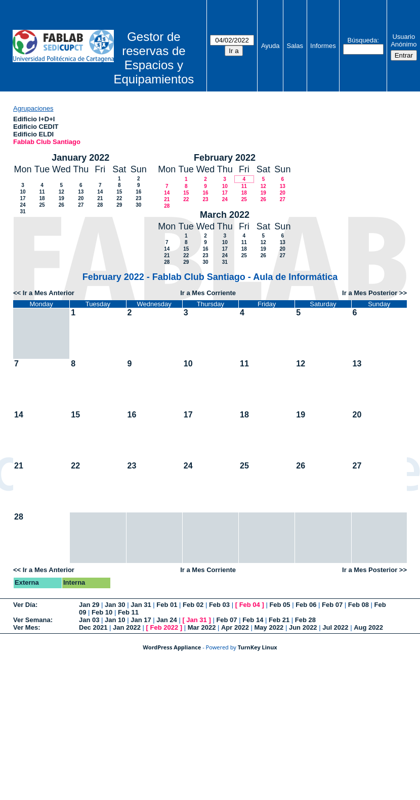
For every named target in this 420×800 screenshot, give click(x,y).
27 (80, 205)
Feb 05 (279, 604)
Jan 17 (141, 620)
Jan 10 (115, 620)
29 (119, 205)
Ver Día (24, 604)
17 (22, 198)
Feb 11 (128, 612)
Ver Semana (32, 620)
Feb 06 (306, 604)
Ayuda (270, 46)
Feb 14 (252, 620)
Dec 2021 (93, 627)
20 (80, 198)
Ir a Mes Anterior (48, 293)
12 (61, 192)
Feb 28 (305, 620)
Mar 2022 (202, 627)
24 (22, 205)
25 (42, 205)
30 (138, 205)
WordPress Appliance (172, 647)
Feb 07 (332, 604)
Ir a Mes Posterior (369, 293)
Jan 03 (89, 620)
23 (138, 198)
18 (42, 198)
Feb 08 (358, 604)
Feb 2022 (164, 627)
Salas (295, 46)
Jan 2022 (127, 627)
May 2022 (269, 627)
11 (42, 192)
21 (100, 198)
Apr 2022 (235, 627)
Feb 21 (279, 620)
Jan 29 (89, 604)
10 (22, 192)
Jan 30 (115, 604)
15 (119, 192)
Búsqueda (362, 40)
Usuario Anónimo (403, 40)
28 (100, 205)
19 (61, 198)
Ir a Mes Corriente (208, 293)
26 (61, 205)
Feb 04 (249, 604)
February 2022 (225, 158)
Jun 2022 (303, 627)
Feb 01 (166, 604)
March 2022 (224, 215)
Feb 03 (219, 604)
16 (138, 192)
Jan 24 (166, 620)
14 (100, 192)
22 (119, 198)
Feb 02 (193, 604)
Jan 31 (141, 604)
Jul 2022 (335, 627)
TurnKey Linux (257, 647)
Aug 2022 (368, 627)
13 (80, 192)
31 (22, 211)
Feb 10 (102, 612)
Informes (323, 46)
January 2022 (80, 158)
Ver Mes (25, 627)
